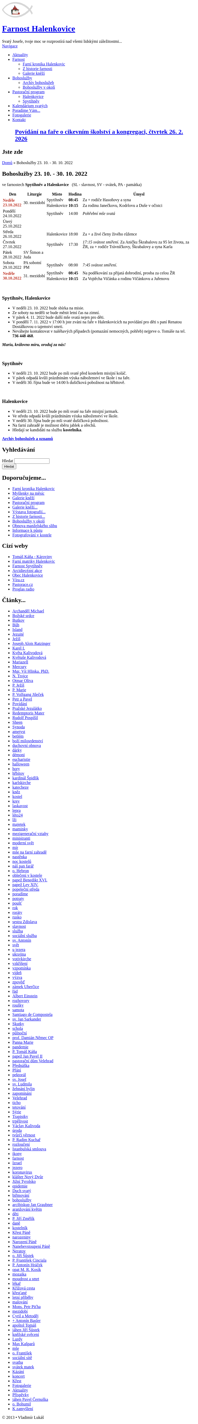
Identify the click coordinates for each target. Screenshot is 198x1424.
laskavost (20, 806)
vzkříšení (20, 963)
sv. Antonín (21, 940)
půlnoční (19, 1033)
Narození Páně (24, 1242)
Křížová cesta (23, 1288)
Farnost (18, 59)
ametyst (18, 731)
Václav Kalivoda (26, 1126)
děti (15, 1214)
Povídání (19, 704)
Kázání (18, 1371)
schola (17, 1028)
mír (15, 847)
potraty (18, 898)
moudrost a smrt (25, 1279)
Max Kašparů (23, 1344)
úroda (17, 1130)
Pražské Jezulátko (27, 708)
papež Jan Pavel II (27, 1056)
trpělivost (20, 1121)
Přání (16, 1070)
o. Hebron (20, 871)
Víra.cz (18, 580)
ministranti (21, 838)
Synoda (18, 727)
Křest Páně (21, 1232)
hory (16, 768)
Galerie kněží (34, 73)
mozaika (19, 1274)
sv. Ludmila (22, 1084)
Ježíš (16, 639)
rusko (17, 917)
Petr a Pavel (22, 699)
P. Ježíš (18, 685)
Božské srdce (23, 615)
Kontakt (19, 119)
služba (17, 931)
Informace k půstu (27, 530)
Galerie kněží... (25, 507)
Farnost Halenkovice (38, 28)
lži (14, 820)
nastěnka (19, 857)
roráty (17, 912)
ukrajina (19, 954)
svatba (17, 1362)
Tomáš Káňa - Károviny (32, 556)
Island (17, 629)
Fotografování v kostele (32, 535)
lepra (16, 810)
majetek (19, 824)
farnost (18, 1158)
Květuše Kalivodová (29, 657)
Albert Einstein (24, 996)
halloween (20, 764)
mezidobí (20, 1311)
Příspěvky (20, 1395)
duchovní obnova (26, 745)
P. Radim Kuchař (26, 1139)
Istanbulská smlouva (29, 1149)
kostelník (20, 1228)
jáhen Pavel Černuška (30, 1399)
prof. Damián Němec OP (32, 1037)
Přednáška (20, 1065)
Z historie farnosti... (28, 516)
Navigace (10, 46)
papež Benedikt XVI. (29, 880)
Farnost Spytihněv (27, 566)
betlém (18, 736)
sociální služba (24, 935)
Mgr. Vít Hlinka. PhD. (30, 671)
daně (16, 1223)
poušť (17, 903)
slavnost (19, 926)
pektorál (19, 1075)
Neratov (19, 1251)
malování (20, 1302)
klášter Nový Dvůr (27, 1177)
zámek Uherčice (25, 986)
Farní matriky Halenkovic (33, 561)
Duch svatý (21, 1191)
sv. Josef (19, 1079)
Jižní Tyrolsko (24, 1181)
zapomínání (22, 1093)
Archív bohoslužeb (38, 82)
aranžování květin (27, 1209)
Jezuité (18, 634)
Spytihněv (31, 101)
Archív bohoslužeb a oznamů (27, 438)
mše (15, 1348)
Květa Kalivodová (27, 653)
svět (15, 945)
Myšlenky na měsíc (28, 493)
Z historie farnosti (37, 68)
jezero (17, 1167)
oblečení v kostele (27, 875)
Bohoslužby (22, 78)
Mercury (19, 666)
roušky (18, 1005)
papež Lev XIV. (25, 884)
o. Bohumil (21, 1404)
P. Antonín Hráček (27, 1265)
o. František (22, 1353)
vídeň (17, 973)
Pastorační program (28, 92)
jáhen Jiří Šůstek (26, 1330)
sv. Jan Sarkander (26, 1019)
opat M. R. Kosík (26, 1269)
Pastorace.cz (22, 584)
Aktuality (20, 55)
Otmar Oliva (22, 680)
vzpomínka (21, 968)
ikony (17, 1153)
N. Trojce (20, 676)
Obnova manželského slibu (34, 526)
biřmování (20, 1195)
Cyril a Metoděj (25, 1316)
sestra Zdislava (24, 922)
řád (15, 991)
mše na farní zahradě (29, 852)
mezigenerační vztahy (30, 833)
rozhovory (20, 1000)
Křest (16, 1381)
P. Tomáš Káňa (24, 1051)
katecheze (20, 787)
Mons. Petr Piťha (26, 1306)
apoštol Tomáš (24, 1325)
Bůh (15, 625)
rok (15, 908)
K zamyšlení (22, 1408)
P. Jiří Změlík (23, 1218)
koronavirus (22, 1172)
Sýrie (16, 1112)
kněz (16, 792)
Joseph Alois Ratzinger (31, 643)
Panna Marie (22, 1042)
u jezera (18, 949)
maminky (20, 829)
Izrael (17, 1163)
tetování (19, 1107)
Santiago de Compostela (32, 1014)
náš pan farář (23, 866)
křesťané (19, 1293)
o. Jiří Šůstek (23, 1255)
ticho (16, 1102)
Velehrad (19, 1098)
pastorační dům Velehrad (32, 1061)
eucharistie (21, 759)
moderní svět (23, 843)
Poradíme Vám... (26, 110)
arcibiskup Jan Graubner (32, 1204)
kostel (17, 796)
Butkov (18, 620)
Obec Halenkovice (27, 575)
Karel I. (18, 648)
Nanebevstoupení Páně (31, 1246)
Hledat (8, 461)
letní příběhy (22, 1297)
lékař (16, 1283)
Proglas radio (23, 589)
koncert (18, 1376)
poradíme (20, 894)
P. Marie (19, 690)
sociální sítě (22, 1357)
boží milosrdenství (27, 741)
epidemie (20, 1186)
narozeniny (21, 1237)
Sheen (17, 722)
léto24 (17, 815)
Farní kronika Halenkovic (44, 64)
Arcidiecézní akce (27, 570)
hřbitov (18, 773)
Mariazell (20, 662)
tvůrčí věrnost (23, 1135)
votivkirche (21, 959)
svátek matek (23, 1367)
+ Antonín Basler (26, 1320)
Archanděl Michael (28, 611)
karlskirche (21, 782)
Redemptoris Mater (28, 713)
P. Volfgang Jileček (28, 694)
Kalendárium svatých (29, 106)
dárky (17, 750)
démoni (18, 755)
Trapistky (20, 1116)
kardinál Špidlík (25, 778)
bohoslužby (21, 1200)
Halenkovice (33, 96)
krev (16, 801)
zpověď (18, 982)
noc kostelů (21, 861)
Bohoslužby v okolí (39, 87)
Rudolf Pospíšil (25, 717)
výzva (17, 977)
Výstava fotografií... (29, 512)
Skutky (18, 1024)
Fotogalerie (21, 115)
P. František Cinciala (29, 1260)
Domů (7, 163)
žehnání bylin (23, 1088)
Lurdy (17, 1339)
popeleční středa (25, 889)
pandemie (20, 1047)
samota (18, 1010)
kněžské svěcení (25, 1334)
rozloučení (21, 1144)
